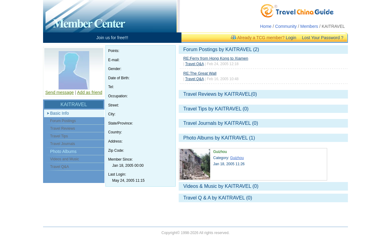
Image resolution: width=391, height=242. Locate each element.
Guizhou (237, 158)
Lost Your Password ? (322, 37)
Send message (59, 92)
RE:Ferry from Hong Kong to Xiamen (215, 58)
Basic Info (59, 113)
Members (309, 26)
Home (266, 26)
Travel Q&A (194, 64)
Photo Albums (63, 151)
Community (286, 26)
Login (291, 37)
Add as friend (89, 92)
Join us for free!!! (112, 37)
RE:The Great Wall (200, 73)
